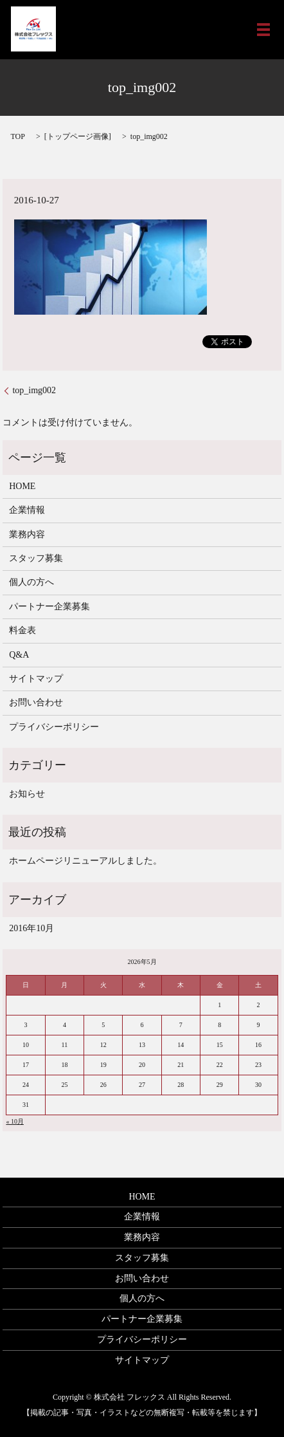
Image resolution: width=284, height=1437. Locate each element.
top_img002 (34, 390)
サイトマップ (36, 678)
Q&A (19, 655)
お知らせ (27, 794)
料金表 (22, 630)
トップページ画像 (78, 136)
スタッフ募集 (36, 558)
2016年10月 (31, 928)
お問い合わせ (36, 702)
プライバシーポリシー (54, 727)
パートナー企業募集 (49, 606)
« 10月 (15, 1121)
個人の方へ (31, 582)
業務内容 (27, 534)
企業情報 (27, 510)
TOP (17, 136)
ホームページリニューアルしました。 (85, 861)
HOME (22, 486)
